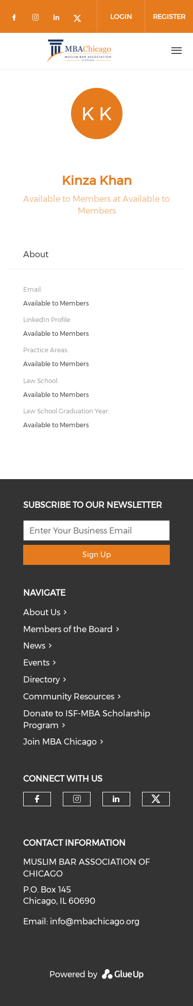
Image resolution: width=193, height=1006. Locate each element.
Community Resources (68, 696)
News (34, 646)
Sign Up (96, 554)
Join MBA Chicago (60, 742)
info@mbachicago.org (94, 921)
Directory (41, 680)
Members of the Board (68, 629)
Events (36, 663)
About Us (41, 612)
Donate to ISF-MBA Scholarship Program (86, 719)
